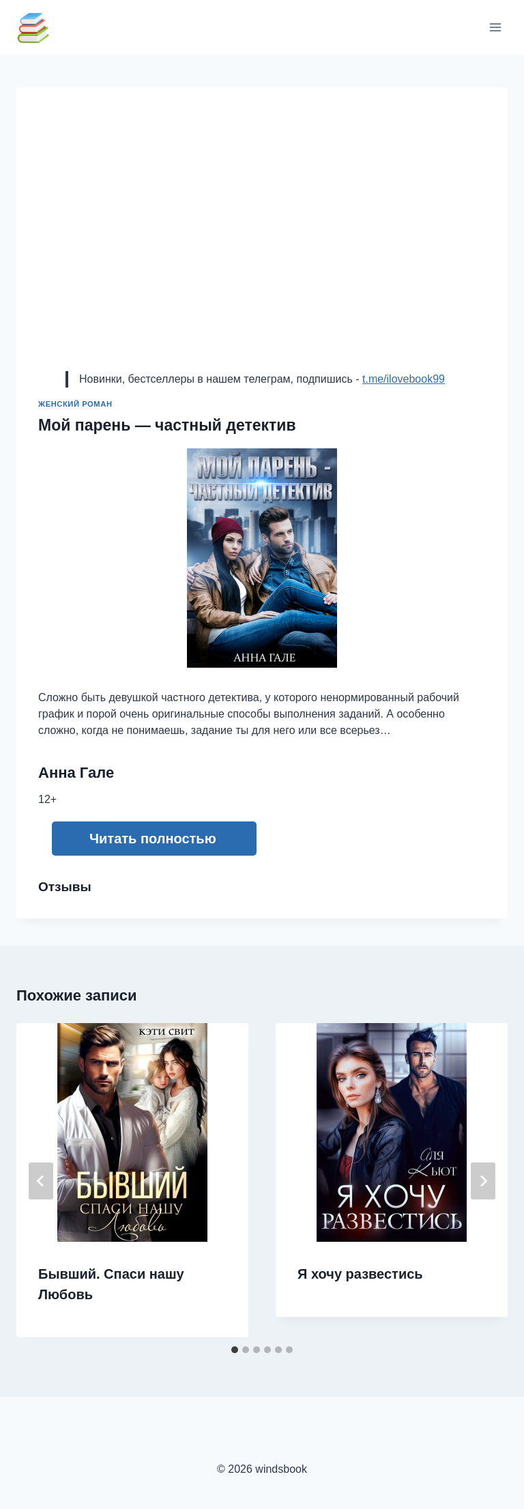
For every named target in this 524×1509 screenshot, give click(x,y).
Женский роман (75, 404)
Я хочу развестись (360, 1273)
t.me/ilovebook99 (403, 379)
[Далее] (483, 1181)
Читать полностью (152, 838)
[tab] (234, 1349)
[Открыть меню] (495, 27)
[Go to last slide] (41, 1181)
